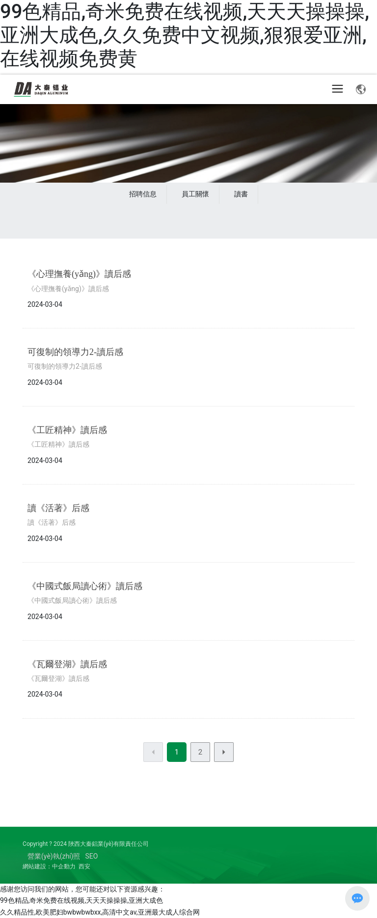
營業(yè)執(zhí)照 (53, 856)
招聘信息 (143, 194)
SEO (91, 856)
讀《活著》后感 (58, 508)
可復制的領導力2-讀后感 (75, 352)
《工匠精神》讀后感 (67, 430)
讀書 (241, 194)
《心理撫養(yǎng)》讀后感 (79, 274)
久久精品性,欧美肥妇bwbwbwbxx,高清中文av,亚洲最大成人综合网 (100, 912)
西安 (84, 866)
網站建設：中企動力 (49, 866)
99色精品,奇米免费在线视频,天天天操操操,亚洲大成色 (81, 900)
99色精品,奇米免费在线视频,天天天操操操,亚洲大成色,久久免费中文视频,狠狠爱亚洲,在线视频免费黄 (184, 35)
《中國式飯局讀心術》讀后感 (84, 586)
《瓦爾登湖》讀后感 (67, 664)
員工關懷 (195, 194)
